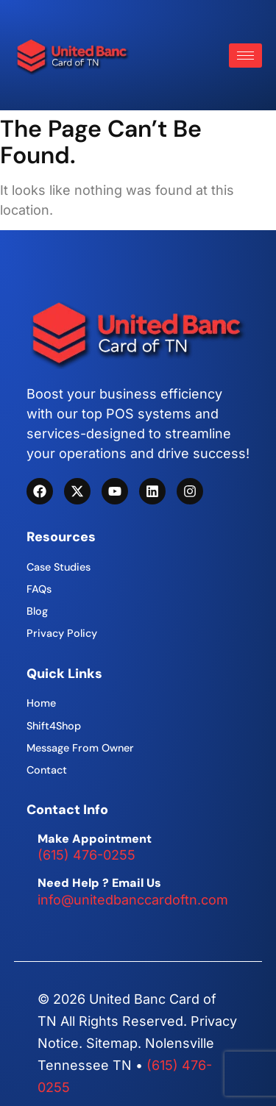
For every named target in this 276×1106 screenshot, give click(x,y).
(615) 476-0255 (86, 855)
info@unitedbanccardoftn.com (133, 899)
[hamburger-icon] (245, 55)
